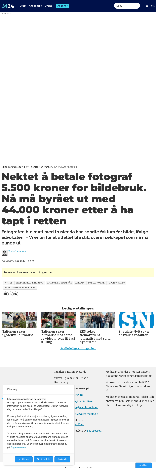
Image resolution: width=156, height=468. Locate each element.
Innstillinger (144, 465)
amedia (79, 283)
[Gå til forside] (8, 6)
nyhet (8, 283)
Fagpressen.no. (18, 447)
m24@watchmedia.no (84, 413)
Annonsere (35, 5)
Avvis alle (62, 459)
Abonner (62, 5)
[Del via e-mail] (15, 294)
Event (48, 5)
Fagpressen (94, 430)
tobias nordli (96, 283)
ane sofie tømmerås (59, 283)
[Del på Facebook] (5, 294)
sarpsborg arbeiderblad (20, 287)
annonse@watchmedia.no (82, 407)
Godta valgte (43, 459)
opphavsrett (117, 283)
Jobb (23, 5)
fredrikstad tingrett (30, 283)
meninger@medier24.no (78, 401)
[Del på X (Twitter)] (10, 294)
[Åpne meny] (150, 5)
